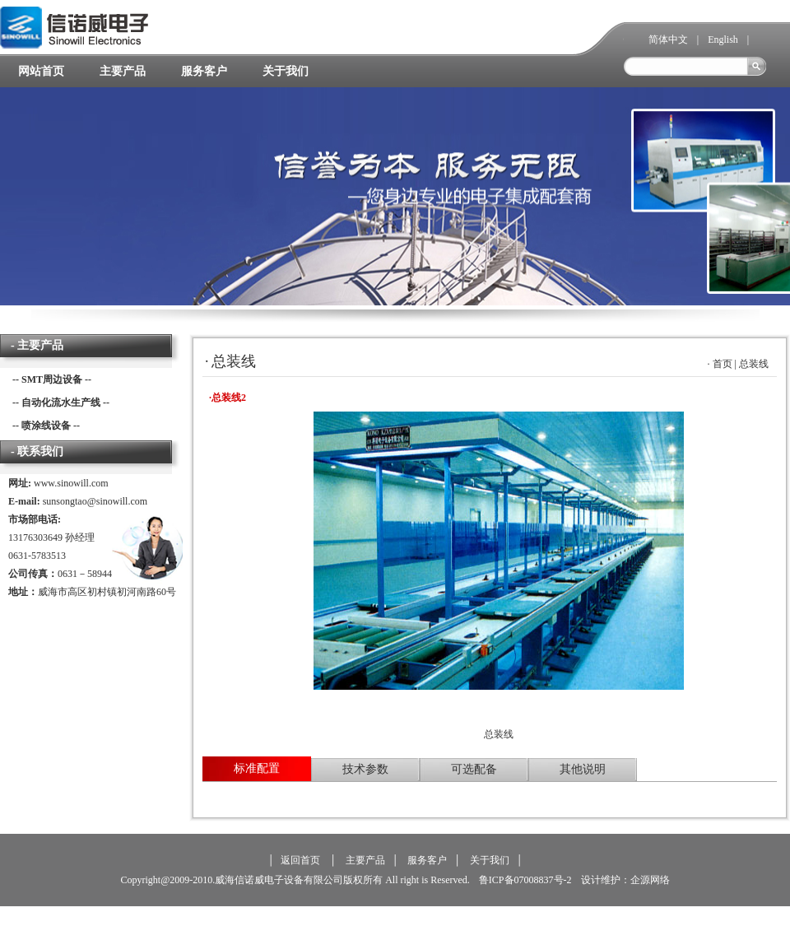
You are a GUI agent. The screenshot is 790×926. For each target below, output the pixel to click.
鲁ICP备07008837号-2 (524, 880)
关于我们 (286, 71)
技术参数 (365, 769)
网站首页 (41, 71)
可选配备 (474, 769)
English (723, 39)
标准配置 (257, 768)
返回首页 (300, 860)
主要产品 (123, 71)
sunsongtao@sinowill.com (95, 501)
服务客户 (204, 71)
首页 (722, 364)
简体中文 (668, 39)
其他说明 (583, 769)
